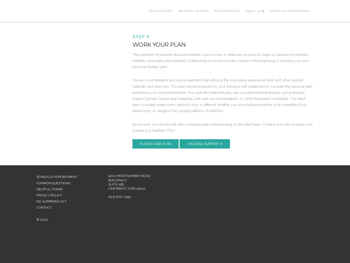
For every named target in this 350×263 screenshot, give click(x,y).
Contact (44, 207)
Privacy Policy (49, 195)
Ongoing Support (204, 144)
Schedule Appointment (56, 177)
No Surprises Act (51, 201)
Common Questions (53, 183)
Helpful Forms (49, 189)
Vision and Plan (155, 144)
